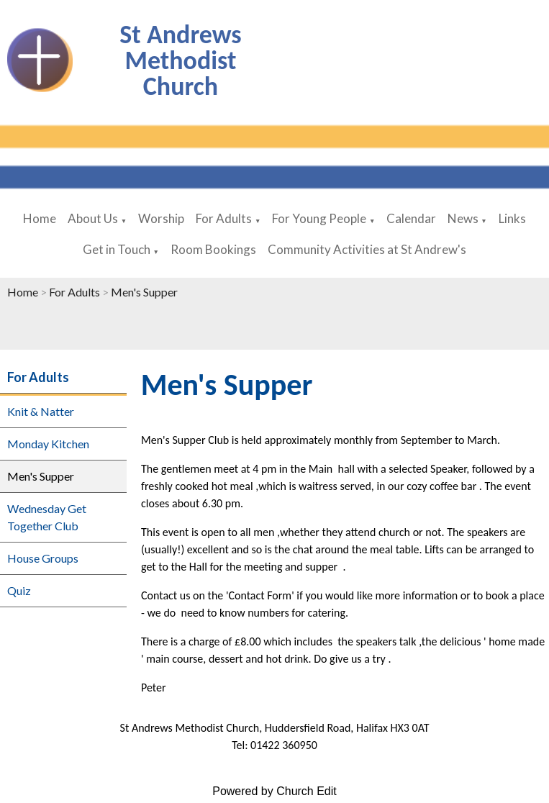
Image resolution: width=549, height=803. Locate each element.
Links (512, 218)
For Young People (319, 218)
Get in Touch (116, 249)
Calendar (411, 218)
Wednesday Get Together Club (46, 517)
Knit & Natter (40, 411)
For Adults (224, 218)
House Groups (42, 558)
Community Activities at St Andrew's (367, 249)
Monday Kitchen (48, 443)
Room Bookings (213, 249)
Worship (161, 218)
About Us (93, 218)
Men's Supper (144, 292)
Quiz (19, 590)
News (464, 218)
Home (39, 218)
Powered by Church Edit (274, 791)
